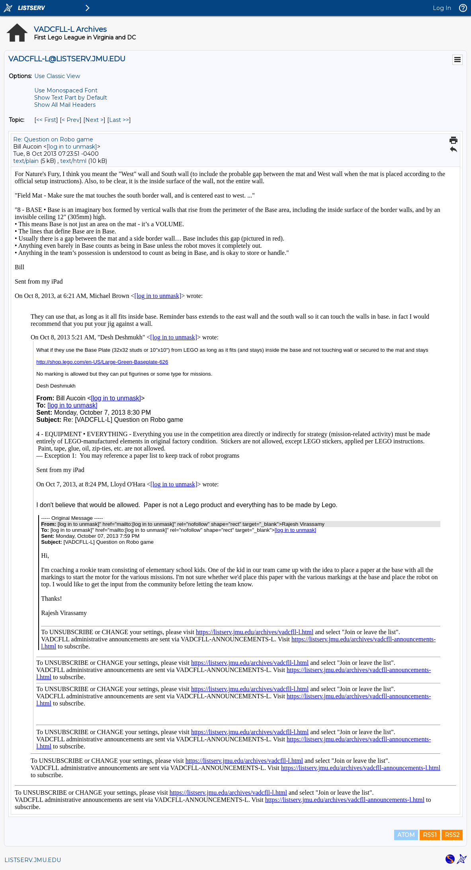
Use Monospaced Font (66, 90)
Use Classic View (57, 76)
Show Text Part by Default (70, 97)
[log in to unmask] (72, 146)
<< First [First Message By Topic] (46, 119)
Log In (442, 8)
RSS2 (452, 835)
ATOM (406, 835)
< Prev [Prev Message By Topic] (71, 119)
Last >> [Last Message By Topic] (119, 119)
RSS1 (430, 835)
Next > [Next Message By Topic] (94, 119)
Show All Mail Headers (65, 104)
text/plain (26, 161)
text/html (73, 161)
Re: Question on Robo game (53, 139)
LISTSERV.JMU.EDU (32, 860)
